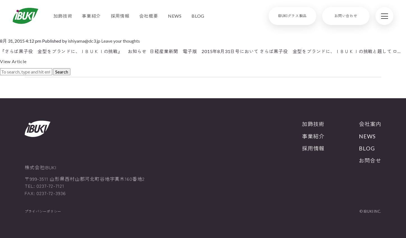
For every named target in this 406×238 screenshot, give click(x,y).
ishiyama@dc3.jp (84, 41)
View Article (13, 61)
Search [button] (61, 71)
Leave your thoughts (120, 41)
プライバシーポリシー (43, 211)
